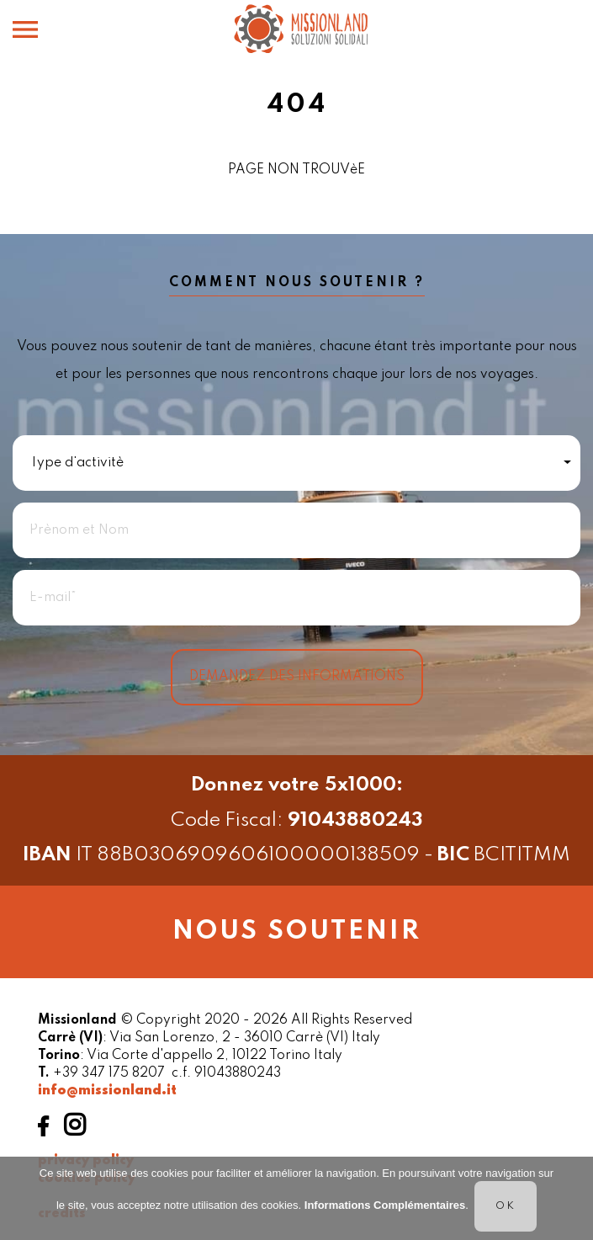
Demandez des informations (297, 677)
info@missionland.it (107, 1091)
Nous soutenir (296, 931)
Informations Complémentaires (384, 1205)
